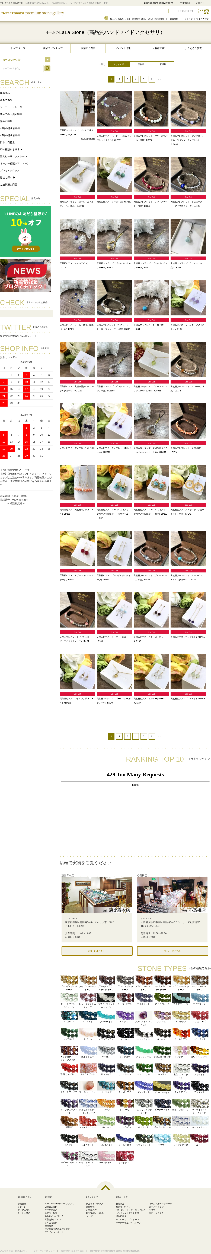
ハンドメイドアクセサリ (127, 1213)
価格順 (141, 64)
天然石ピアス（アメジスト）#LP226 (77, 448)
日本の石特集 (7, 142)
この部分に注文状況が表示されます (135, 812)
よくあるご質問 (193, 48)
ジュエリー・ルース (11, 107)
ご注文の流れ (51, 1210)
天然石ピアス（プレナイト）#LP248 (188, 698)
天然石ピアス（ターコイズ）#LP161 (114, 202)
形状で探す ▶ (7, 177)
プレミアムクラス (10, 170)
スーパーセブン (156, 1207)
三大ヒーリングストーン (13, 156)
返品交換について (53, 1219)
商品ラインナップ (53, 48)
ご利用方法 (185, 3)
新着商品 (5, 93)
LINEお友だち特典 (95, 1213)
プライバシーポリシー (55, 1232)
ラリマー (153, 1210)
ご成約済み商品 (8, 184)
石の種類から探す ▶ (11, 149)
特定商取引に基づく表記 (72, 1251)
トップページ (17, 48)
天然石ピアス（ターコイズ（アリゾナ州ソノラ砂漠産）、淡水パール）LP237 (113, 513)
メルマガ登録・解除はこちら (13, 1251)
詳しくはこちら (97, 951)
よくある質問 (51, 1222)
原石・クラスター (157, 1213)
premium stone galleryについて (158, 3)
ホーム (50, 32)
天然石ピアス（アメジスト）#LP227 (188, 637)
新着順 (163, 64)
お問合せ (200, 3)
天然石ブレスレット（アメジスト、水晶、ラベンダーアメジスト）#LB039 (187, 140)
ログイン (188, 19)
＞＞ (160, 79)
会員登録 (174, 19)
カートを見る (24, 1213)
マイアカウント (203, 19)
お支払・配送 (51, 1213)
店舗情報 (90, 1207)
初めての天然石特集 (11, 114)
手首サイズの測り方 (54, 1216)
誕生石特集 (6, 121)
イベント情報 (123, 48)
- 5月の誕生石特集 (10, 135)
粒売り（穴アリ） (124, 1207)
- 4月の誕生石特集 (10, 128)
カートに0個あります (183, 11)
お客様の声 (158, 48)
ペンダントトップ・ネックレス (130, 1210)
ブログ (89, 1216)
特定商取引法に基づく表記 (57, 1229)
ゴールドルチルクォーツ (160, 1203)
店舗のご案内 (88, 48)
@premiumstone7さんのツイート (18, 336)
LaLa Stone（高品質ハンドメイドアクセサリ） (112, 32)
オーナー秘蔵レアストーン (15, 163)
